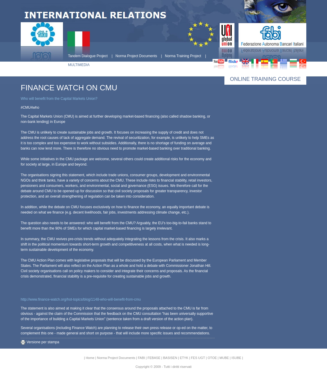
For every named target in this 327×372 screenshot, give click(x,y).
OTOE (212, 358)
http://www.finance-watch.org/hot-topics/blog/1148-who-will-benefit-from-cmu (81, 299)
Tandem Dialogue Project (88, 56)
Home (90, 358)
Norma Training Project (183, 56)
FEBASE (154, 358)
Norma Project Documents (136, 56)
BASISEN (170, 358)
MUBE (224, 358)
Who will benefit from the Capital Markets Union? (59, 99)
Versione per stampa (43, 342)
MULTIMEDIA (79, 65)
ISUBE (236, 358)
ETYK (184, 358)
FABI (141, 358)
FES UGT (198, 358)
